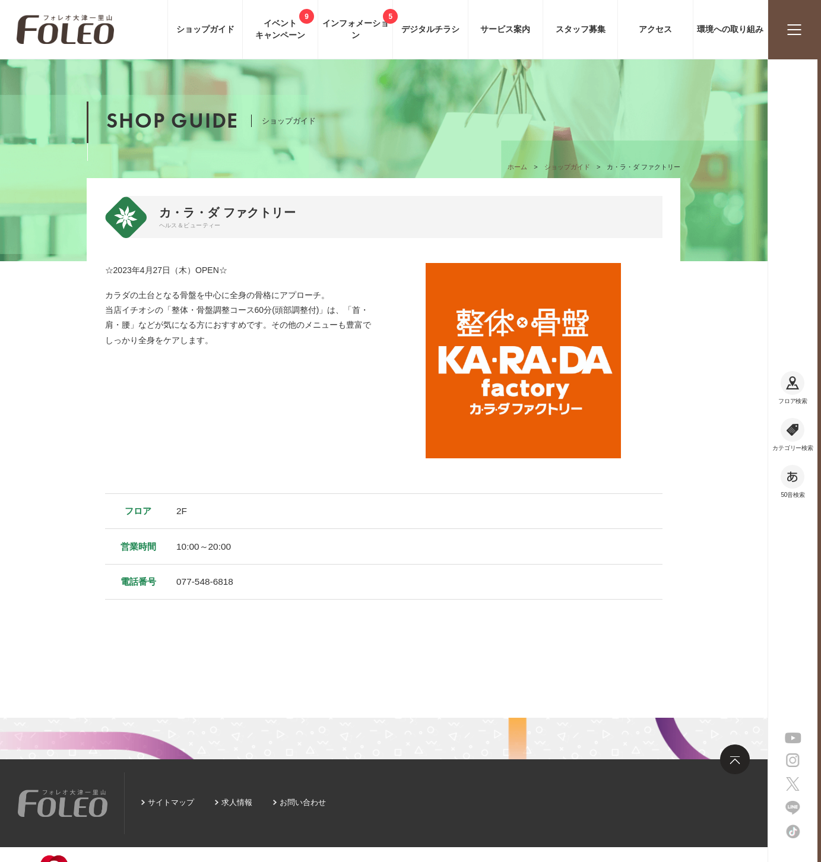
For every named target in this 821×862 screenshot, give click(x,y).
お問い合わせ (303, 802)
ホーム (517, 166)
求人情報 (236, 802)
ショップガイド (567, 166)
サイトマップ (171, 802)
